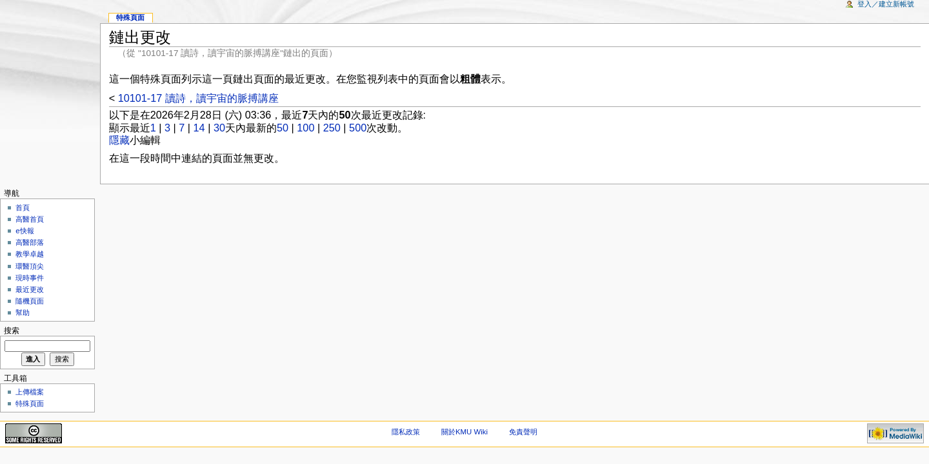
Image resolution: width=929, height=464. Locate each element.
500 (357, 127)
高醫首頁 (29, 219)
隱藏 (119, 140)
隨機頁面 (29, 301)
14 (199, 127)
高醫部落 (29, 242)
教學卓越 (29, 254)
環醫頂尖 (29, 266)
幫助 (22, 312)
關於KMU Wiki (464, 432)
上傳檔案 (29, 392)
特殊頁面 (130, 17)
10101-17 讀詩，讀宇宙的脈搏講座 (198, 98)
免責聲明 (523, 432)
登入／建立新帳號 (885, 4)
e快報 (24, 231)
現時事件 (29, 278)
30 (219, 127)
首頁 (22, 207)
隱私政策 (406, 432)
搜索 (11, 330)
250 (332, 127)
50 (282, 127)
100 (305, 127)
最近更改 (29, 289)
